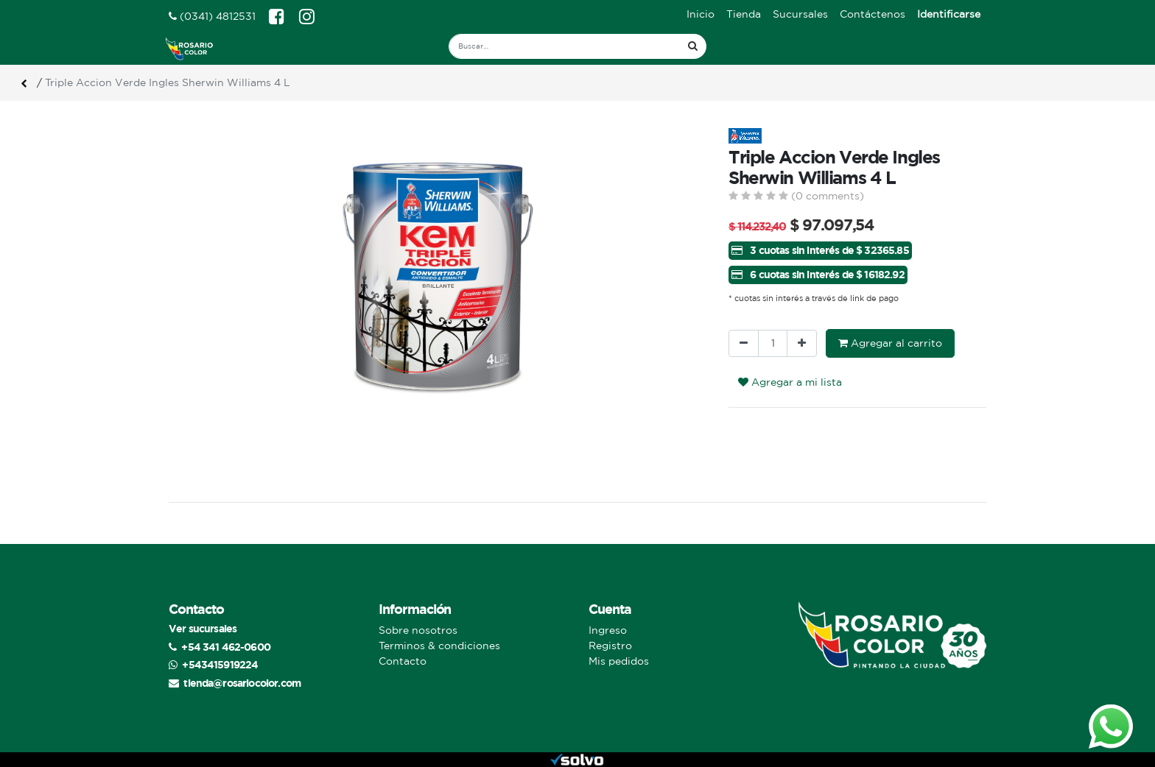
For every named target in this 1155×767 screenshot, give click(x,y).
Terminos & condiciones (439, 645)
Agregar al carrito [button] (890, 343)
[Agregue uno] (802, 343)
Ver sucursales (202, 628)
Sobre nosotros (418, 630)
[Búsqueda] (692, 46)
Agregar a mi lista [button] (790, 382)
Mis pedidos (619, 661)
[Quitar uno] (744, 343)
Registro (610, 645)
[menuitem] (700, 14)
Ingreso (608, 630)
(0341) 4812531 (212, 16)
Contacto (402, 661)
